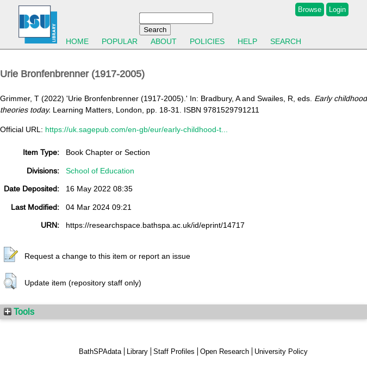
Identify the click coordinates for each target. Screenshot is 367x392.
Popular (120, 41)
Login (337, 9)
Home (77, 41)
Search (285, 41)
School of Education (100, 170)
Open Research (224, 351)
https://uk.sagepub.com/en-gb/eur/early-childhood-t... (136, 129)
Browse (309, 9)
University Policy (281, 351)
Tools (19, 311)
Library (137, 351)
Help (247, 41)
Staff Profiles (174, 351)
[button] (11, 255)
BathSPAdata (100, 351)
